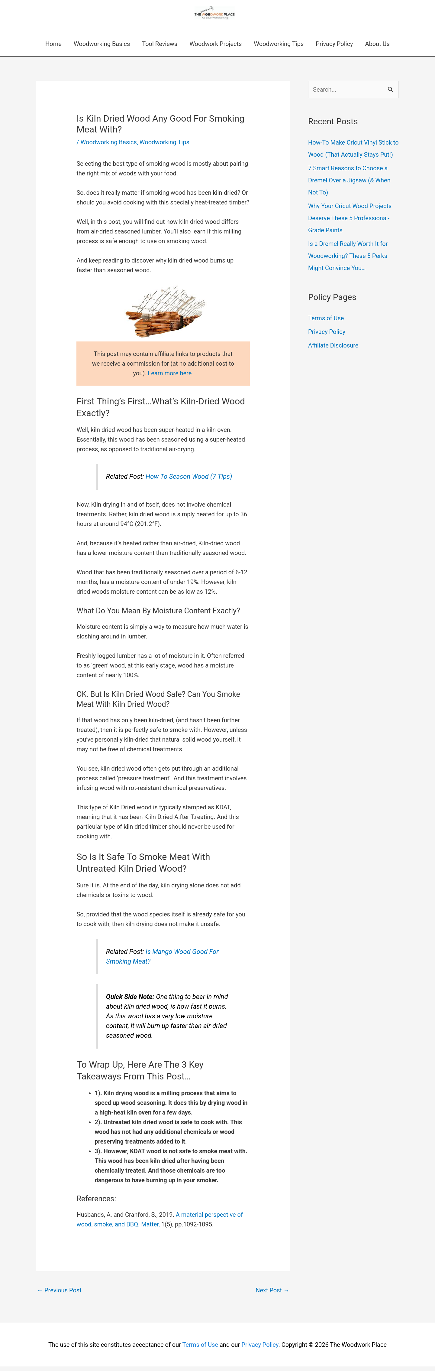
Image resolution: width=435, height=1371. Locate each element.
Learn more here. (170, 377)
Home (53, 48)
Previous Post (59, 1294)
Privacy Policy (334, 48)
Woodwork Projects (215, 48)
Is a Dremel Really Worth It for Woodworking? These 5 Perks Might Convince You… (348, 260)
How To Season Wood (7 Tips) (189, 481)
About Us (377, 48)
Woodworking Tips (279, 48)
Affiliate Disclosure (333, 350)
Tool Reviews (159, 48)
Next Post (272, 1294)
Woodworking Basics (102, 48)
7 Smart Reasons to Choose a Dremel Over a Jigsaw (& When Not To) (349, 185)
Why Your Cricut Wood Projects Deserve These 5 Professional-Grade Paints (350, 222)
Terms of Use (326, 322)
